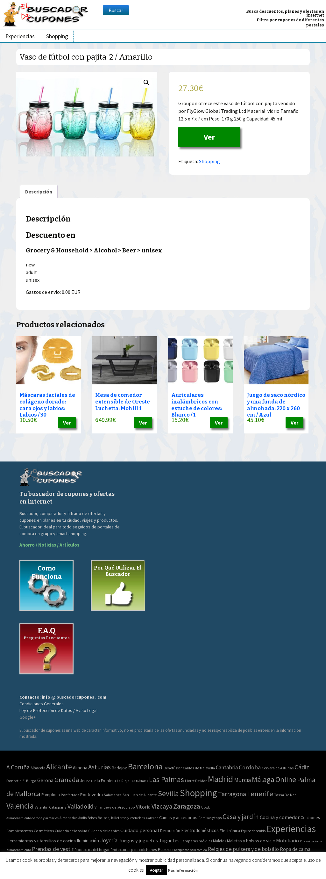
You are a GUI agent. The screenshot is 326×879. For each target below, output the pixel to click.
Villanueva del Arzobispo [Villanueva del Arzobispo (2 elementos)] (115, 807)
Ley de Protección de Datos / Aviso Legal (58, 710)
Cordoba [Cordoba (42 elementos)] (250, 767)
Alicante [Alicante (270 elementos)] (59, 766)
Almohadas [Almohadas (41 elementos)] (68, 818)
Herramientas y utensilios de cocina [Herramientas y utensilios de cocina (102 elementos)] (41, 841)
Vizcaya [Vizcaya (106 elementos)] (162, 806)
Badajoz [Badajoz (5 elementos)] (119, 768)
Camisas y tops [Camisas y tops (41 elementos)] (210, 818)
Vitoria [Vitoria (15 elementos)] (143, 806)
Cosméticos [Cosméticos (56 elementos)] (44, 830)
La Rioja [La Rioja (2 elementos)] (123, 780)
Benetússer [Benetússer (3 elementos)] (173, 768)
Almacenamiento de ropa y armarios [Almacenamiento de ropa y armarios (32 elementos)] (32, 818)
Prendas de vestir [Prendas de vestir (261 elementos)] (53, 849)
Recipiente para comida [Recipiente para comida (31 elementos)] (190, 850)
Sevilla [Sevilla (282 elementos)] (168, 793)
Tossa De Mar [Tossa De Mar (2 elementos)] (285, 794)
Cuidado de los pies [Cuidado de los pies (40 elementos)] (103, 831)
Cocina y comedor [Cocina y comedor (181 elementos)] (280, 817)
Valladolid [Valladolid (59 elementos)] (80, 806)
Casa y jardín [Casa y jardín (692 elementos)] (241, 816)
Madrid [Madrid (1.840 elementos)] (220, 779)
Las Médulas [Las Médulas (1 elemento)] (139, 781)
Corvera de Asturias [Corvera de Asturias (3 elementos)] (278, 768)
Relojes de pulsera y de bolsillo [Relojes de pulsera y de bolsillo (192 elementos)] (243, 849)
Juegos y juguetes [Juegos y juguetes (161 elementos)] (138, 840)
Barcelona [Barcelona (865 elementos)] (145, 766)
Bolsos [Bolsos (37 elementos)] (92, 818)
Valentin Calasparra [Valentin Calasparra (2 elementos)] (51, 807)
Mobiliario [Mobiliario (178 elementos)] (287, 840)
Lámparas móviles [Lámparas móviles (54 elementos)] (196, 841)
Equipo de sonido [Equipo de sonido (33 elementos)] (253, 831)
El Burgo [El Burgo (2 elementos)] (29, 780)
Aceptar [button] (156, 870)
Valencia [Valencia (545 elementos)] (20, 806)
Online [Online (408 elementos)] (285, 779)
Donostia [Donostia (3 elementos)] (14, 780)
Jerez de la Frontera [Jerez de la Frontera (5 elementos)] (98, 780)
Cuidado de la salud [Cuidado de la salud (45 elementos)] (71, 830)
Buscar (116, 10)
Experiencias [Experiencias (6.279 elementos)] (291, 829)
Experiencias (20, 36)
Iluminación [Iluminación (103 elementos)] (88, 841)
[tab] (39, 191)
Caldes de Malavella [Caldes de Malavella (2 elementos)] (199, 768)
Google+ (27, 717)
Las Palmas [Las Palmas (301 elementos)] (166, 779)
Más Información (183, 870)
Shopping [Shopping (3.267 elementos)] (198, 793)
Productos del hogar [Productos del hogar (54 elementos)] (92, 849)
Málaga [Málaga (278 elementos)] (263, 779)
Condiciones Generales (41, 704)
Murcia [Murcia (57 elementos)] (242, 780)
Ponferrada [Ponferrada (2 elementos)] (70, 794)
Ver (209, 137)
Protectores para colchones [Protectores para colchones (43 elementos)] (133, 849)
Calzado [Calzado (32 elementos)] (152, 818)
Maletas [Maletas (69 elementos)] (219, 841)
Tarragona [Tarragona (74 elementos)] (232, 794)
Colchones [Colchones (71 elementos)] (310, 817)
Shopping (57, 36)
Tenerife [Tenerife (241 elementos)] (260, 793)
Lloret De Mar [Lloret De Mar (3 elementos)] (196, 780)
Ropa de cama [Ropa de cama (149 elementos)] (295, 849)
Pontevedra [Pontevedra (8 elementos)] (91, 794)
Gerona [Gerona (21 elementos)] (45, 780)
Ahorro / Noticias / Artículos (49, 545)
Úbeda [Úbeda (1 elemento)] (205, 807)
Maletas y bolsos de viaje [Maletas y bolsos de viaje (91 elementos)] (251, 841)
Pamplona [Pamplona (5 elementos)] (50, 794)
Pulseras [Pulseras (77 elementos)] (165, 849)
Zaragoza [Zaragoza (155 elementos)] (186, 806)
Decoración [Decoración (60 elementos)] (170, 830)
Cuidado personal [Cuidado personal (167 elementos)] (139, 830)
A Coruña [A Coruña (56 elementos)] (18, 767)
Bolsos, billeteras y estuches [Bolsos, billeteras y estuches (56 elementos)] (121, 817)
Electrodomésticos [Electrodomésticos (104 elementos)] (200, 830)
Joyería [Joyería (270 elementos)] (108, 840)
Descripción (38, 191)
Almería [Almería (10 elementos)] (80, 768)
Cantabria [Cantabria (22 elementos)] (227, 767)
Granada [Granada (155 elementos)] (66, 779)
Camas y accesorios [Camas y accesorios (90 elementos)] (178, 817)
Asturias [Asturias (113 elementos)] (99, 767)
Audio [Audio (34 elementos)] (82, 818)
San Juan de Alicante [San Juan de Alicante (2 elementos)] (140, 794)
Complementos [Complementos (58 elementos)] (19, 830)
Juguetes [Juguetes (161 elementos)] (169, 840)
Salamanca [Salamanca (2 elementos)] (113, 794)
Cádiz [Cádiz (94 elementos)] (301, 767)
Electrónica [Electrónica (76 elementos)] (230, 830)
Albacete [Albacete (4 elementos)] (38, 768)
